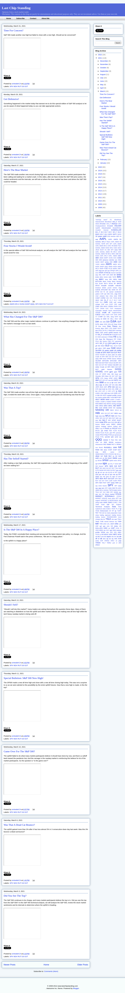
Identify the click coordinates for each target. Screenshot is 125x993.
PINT (110, 431)
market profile (112, 395)
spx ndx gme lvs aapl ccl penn (110, 476)
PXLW (97, 437)
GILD (102, 346)
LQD (105, 393)
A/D (117, 236)
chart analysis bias (101, 296)
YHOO (97, 543)
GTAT (104, 374)
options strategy (100, 426)
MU (96, 408)
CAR (101, 294)
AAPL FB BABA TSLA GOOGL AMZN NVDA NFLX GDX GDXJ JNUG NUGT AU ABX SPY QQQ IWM (108, 248)
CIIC (107, 298)
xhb (112, 536)
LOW (101, 393)
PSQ (106, 435)
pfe (102, 431)
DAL (108, 317)
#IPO (119, 224)
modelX (119, 401)
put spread (115, 435)
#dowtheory (117, 220)
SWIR (105, 502)
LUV (111, 393)
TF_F (117, 509)
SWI (120, 500)
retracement (99, 444)
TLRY (119, 511)
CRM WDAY (103, 306)
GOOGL (99, 371)
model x (97, 401)
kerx (120, 387)
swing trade (99, 502)
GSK (96, 374)
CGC (119, 294)
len (96, 391)
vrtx (107, 532)
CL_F (106, 300)
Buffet (113, 290)
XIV (115, 536)
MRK (97, 406)
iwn (105, 382)
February (103, 159)
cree (119, 304)
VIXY (107, 530)
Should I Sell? (11, 604)
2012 (100, 194)
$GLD (119, 232)
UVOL (117, 528)
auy (96, 275)
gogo (108, 348)
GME (104, 348)
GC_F (102, 343)
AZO (111, 275)
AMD (115, 262)
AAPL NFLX (104, 256)
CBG (108, 294)
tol (103, 513)
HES (103, 376)
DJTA (97, 324)
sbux (105, 450)
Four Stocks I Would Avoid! (18, 245)
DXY (114, 330)
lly (116, 391)
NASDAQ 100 (102, 410)
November (104, 64)
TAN (120, 502)
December (104, 61)
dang (112, 317)
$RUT (102, 234)
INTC (116, 380)
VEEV (101, 530)
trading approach (105, 515)
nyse (109, 422)
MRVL (110, 406)
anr (103, 270)
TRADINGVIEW (112, 517)
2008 (100, 207)
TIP (113, 511)
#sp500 (97, 228)
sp (96, 460)
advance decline (108, 260)
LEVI (99, 391)
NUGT (119, 420)
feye (100, 339)
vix (105, 530)
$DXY (110, 232)
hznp (106, 378)
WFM (119, 534)
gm (96, 348)
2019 (100, 170)
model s (118, 399)
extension (104, 337)
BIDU (115, 279)
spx (105, 463)
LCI (120, 389)
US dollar (114, 526)
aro (120, 270)
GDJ (106, 343)
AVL (100, 275)
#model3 (110, 226)
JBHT (119, 382)
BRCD (119, 283)
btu (110, 290)
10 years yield (101, 236)
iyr (110, 382)
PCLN (114, 428)
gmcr (100, 348)
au (109, 273)
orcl (120, 426)
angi (100, 270)
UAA (104, 524)
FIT (115, 339)
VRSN (103, 532)
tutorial (106, 521)
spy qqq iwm (99, 488)
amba (107, 262)
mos (104, 404)
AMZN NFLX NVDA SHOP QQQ (22, 304)
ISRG (97, 382)
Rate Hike (114, 440)
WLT (99, 536)
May (102, 85)
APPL (117, 270)
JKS (113, 385)
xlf (96, 539)
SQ (103, 494)
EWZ (99, 337)
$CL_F (97, 232)
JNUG (101, 387)
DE (108, 319)
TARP (97, 504)
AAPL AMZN (117, 244)
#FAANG (103, 224)
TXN (101, 524)
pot (111, 433)
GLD (107, 345)
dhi (120, 319)
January (103, 163)
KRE (116, 389)
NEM (116, 413)
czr (105, 317)
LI (106, 391)
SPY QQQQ (114, 492)
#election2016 (99, 222)
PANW (106, 428)
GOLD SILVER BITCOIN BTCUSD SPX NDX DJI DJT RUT (108, 361)
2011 (100, 197)
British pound (106, 288)
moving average (116, 404)
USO (105, 528)
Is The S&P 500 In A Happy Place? (21, 529)
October (103, 68)
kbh (117, 387)
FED (96, 339)
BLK (96, 283)
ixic (108, 382)
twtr (97, 524)
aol (106, 270)
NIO (112, 416)
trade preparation (112, 513)
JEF (110, 385)
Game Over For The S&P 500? (19, 751)
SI (118, 454)
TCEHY (118, 504)
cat (105, 294)
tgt (120, 509)
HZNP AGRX (113, 378)
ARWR (101, 273)
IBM (97, 380)
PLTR (115, 431)
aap (96, 239)
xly (113, 539)
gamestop (118, 341)
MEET (97, 399)
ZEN (120, 543)
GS (119, 371)
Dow (115, 324)
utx (109, 528)
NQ (100, 420)
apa (108, 270)
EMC (101, 332)
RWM (97, 450)
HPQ (97, 378)
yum (113, 543)
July (102, 78)
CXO (119, 314)
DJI (108, 322)
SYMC (115, 502)
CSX (111, 314)
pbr (111, 428)
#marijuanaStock (100, 226)
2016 (100, 180)
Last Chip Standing (16, 8)
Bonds (111, 283)
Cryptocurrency (116, 312)
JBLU (97, 385)
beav (106, 279)
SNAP (110, 458)
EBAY (97, 332)
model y (103, 401)
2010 (100, 201)
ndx (97, 412)
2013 (100, 191)
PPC (114, 433)
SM (116, 456)
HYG (101, 378)
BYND (97, 292)
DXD (110, 330)
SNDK (114, 458)
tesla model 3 (107, 509)
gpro (111, 372)
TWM (119, 521)
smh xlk (101, 458)
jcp (101, 385)
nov (96, 420)
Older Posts (82, 965)
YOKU (109, 543)
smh (97, 458)
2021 (100, 58)
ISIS (120, 380)
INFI (112, 380)
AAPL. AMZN (112, 256)
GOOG (118, 369)
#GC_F (108, 224)
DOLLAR (110, 324)
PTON (110, 435)
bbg (96, 279)
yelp (119, 541)
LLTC (113, 391)
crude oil (106, 312)
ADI (96, 260)
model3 (108, 401)
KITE (97, 389)
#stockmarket (106, 228)
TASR (102, 504)
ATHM (106, 273)
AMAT (102, 262)
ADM (100, 260)
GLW (119, 346)
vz (100, 534)
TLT (96, 513)
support (97, 500)
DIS (104, 322)
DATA (116, 317)
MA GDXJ (103, 395)
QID (112, 437)
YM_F (104, 543)
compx (97, 304)
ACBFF (106, 258)
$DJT (106, 232)
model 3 (112, 399)
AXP (104, 275)
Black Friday (107, 281)
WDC (111, 534)
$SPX (110, 234)
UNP (96, 526)
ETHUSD (115, 334)
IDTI (104, 380)
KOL (113, 389)
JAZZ (115, 382)
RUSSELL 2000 (110, 447)
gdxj (114, 343)
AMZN (109, 264)
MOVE (109, 404)
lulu (108, 393)
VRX (111, 532)
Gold (113, 348)
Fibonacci (109, 339)
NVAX (97, 422)
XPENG (106, 541)
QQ (120, 437)
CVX (115, 314)
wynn (109, 536)
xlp (107, 539)
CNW (110, 302)
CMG (106, 302)
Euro (119, 334)
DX (103, 330)
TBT (112, 504)
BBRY (101, 279)
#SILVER (117, 226)
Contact (33, 18)
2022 (100, 55)
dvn (96, 330)
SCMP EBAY (117, 450)
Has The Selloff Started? (16, 458)
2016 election (111, 236)
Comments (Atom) (51, 971)
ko (106, 389)
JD (103, 385)
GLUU (116, 346)
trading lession (116, 515)
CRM (97, 306)
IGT (107, 380)
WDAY (106, 534)
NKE (117, 418)
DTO (110, 328)
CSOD (108, 314)
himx (106, 376)
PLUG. (107, 433)
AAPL (102, 238)
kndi (103, 389)
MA (98, 395)
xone (97, 541)
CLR (97, 302)
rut (119, 447)
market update (102, 397)
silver (97, 456)
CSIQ (103, 314)
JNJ (116, 385)
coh (115, 302)
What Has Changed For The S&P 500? (23, 316)
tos (105, 513)
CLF (119, 300)
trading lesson (100, 517)
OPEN (119, 424)
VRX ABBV (117, 532)
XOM (119, 539)
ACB (101, 258)
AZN (107, 275)
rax (101, 442)
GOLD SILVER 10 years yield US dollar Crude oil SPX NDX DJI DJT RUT (108, 350)
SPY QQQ (117, 486)
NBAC (112, 410)
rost (96, 447)
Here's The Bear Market (16, 169)
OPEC (113, 424)
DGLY (116, 319)
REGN (111, 442)
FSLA (97, 341)
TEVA (113, 509)
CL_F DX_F (113, 300)
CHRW (103, 298)
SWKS (110, 502)
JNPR (97, 387)
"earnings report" (101, 220)
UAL (108, 524)
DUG (115, 328)
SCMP (110, 450)
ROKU (119, 444)
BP (115, 283)
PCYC (97, 431)
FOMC (119, 339)
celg (115, 294)
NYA (105, 422)
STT (117, 498)
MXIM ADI (111, 408)
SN (106, 458)
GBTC (97, 343)
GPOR (106, 372)
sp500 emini (113, 460)
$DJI (102, 232)
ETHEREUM (107, 334)
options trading (112, 426)
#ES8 (97, 224)
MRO (106, 406)
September (104, 71)
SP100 (99, 460)
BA (115, 275)
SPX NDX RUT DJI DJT (19, 86)
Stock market (110, 494)
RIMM (109, 444)
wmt (102, 536)
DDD (104, 319)
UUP (113, 528)
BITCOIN (98, 281)
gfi (96, 346)
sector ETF (115, 452)
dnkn (101, 324)
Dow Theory (112, 326)
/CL (111, 220)
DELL (112, 319)
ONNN (103, 424)
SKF (101, 456)
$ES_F (115, 232)
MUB (100, 408)
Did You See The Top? (15, 895)
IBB (120, 378)
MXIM (105, 408)
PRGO (102, 435)
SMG (119, 456)
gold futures (106, 369)
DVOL (100, 330)
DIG (101, 322)
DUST (119, 328)
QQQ (98, 439)
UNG (116, 524)
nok (120, 418)
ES (96, 334)
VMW (114, 530)
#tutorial (105, 230)
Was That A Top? (12, 387)
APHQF (112, 270)
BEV (110, 279)
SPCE (119, 460)
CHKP (97, 298)
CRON (110, 306)
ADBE (119, 258)
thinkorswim (104, 511)
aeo (116, 260)
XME (115, 539)
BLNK (101, 283)
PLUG (102, 433)
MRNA (101, 406)
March (102, 91)
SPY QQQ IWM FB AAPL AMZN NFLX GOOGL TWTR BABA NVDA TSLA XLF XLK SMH (108, 490)
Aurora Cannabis (116, 273)
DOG (105, 324)
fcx (118, 337)
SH (115, 454)
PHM (106, 431)
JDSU (106, 385)
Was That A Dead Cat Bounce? (19, 824)
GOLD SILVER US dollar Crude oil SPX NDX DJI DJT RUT (108, 367)
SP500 (105, 460)
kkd (100, 389)
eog (120, 332)
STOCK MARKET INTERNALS (108, 495)
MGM (102, 399)
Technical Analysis (102, 507)
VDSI (97, 530)
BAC (119, 277)
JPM (109, 387)
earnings (118, 330)
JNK (119, 385)
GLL (111, 346)
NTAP (114, 420)
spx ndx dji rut (104, 474)
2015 (100, 184)
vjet (111, 530)
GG (99, 346)
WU (105, 536)
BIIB (119, 279)
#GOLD (114, 224)
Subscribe (20, 18)
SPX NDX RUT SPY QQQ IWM (106, 483)
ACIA (114, 258)
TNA (100, 513)
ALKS (97, 262)
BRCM (97, 285)
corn (106, 304)
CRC (115, 304)
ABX (97, 258)
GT (100, 374)
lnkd (119, 391)
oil (118, 422)
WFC (115, 534)
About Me (45, 18)
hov (120, 376)
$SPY (115, 234)
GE (117, 343)
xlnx (104, 539)
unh (120, 524)
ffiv (104, 339)
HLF (113, 376)
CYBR (100, 317)
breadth (104, 285)
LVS (115, 393)
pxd (120, 435)
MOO (101, 404)
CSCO (97, 314)
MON (97, 404)
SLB (105, 456)
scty (96, 452)
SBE (101, 450)
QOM (116, 437)
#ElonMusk (108, 222)
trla (101, 519)
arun (96, 273)
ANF (96, 270)
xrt (116, 541)
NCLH (117, 410)
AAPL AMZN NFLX (101, 246)
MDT (119, 397)
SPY (110, 485)
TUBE (102, 521)
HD (112, 374)
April (102, 88)
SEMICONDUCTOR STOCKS (104, 454)
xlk (101, 539)
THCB (97, 511)
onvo (108, 424)
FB (114, 337)
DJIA (113, 321)
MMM (107, 399)
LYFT (119, 393)
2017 (100, 177)
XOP (101, 541)
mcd (112, 397)
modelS (113, 401)
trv (104, 519)
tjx (115, 511)
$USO (119, 234)
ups (104, 526)
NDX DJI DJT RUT (107, 413)
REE (105, 442)
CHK (119, 296)
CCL (112, 294)
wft (96, 536)
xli (98, 539)
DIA (97, 322)
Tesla (114, 507)
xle (120, 536)
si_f (120, 454)
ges (120, 343)
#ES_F (114, 222)
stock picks (111, 498)
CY (96, 317)
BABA (119, 275)
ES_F (100, 334)
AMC (111, 262)
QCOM (107, 437)
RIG (104, 444)
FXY (113, 341)
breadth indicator (114, 285)
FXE (109, 341)
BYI (120, 290)
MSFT (119, 406)
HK (110, 376)
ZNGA (97, 545)
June (102, 81)
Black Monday (116, 281)
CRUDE (97, 312)
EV (96, 337)
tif (110, 511)
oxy (101, 428)
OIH (115, 422)
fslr (101, 341)
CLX (101, 302)
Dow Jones (102, 326)
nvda (101, 422)
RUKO (101, 447)
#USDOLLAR (116, 230)
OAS (112, 422)
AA (120, 236)
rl (115, 444)
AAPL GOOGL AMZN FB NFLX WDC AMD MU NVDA (108, 254)
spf (96, 464)
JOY (105, 387)
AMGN (103, 264)
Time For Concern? (13, 30)
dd (101, 319)
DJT (119, 322)
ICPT (100, 380)
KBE (113, 387)
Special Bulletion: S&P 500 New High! (23, 678)
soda (119, 458)
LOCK (97, 393)
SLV (109, 456)
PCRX (119, 428)
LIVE (109, 391)
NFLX (108, 416)
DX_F (106, 330)
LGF (103, 391)
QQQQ (105, 440)
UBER (112, 524)
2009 (100, 204)
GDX (110, 343)
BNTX (106, 283)
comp (119, 302)
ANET (119, 268)
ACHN (111, 258)
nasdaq (118, 408)
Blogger (76, 988)
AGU (119, 260)
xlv (110, 539)
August (103, 74)
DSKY (107, 328)
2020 (100, 167)
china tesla (113, 296)
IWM (101, 382)
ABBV (119, 256)
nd (120, 410)
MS (114, 406)
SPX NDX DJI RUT (110, 470)
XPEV (112, 541)
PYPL (102, 437)
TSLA (108, 519)
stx (120, 498)
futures (105, 341)
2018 (100, 174)
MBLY (109, 397)
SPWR (100, 464)
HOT (116, 376)
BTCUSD (104, 290)
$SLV (106, 234)
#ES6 (119, 222)
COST (111, 304)
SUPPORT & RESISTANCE (109, 500)
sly (113, 456)
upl (101, 526)
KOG (109, 389)
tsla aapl (114, 519)
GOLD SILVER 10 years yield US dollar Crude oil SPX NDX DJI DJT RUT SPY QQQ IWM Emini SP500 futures (108, 357)
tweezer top (113, 521)
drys (102, 328)
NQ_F (104, 420)
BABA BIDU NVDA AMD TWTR (105, 277)
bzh (101, 292)
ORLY (97, 428)
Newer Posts (9, 965)
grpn (115, 372)
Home (8, 18)
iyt (112, 382)
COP (102, 304)
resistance (118, 442)
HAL (108, 374)
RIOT (113, 444)
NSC (109, 420)
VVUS (97, 534)
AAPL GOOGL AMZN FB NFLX (106, 252)
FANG (111, 337)
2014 (100, 187)
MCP (116, 397)
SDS (104, 452)
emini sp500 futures (111, 332)
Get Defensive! (11, 99)
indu (109, 380)
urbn (108, 526)
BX (117, 290)
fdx (120, 337)
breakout (98, 288)
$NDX (97, 234)
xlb (118, 536)
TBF (108, 504)
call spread (109, 292)
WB (102, 534)
